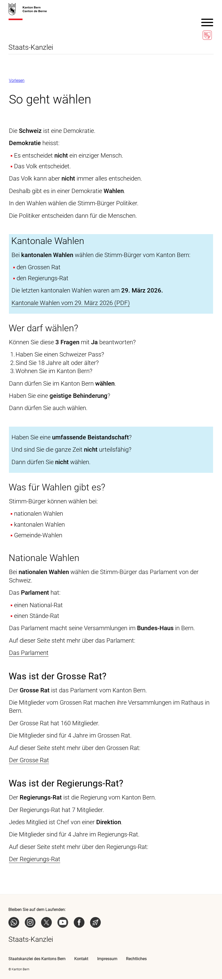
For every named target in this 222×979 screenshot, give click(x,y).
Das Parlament (28, 652)
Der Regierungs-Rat (34, 859)
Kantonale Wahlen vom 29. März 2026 (62, 303)
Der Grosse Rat (29, 760)
